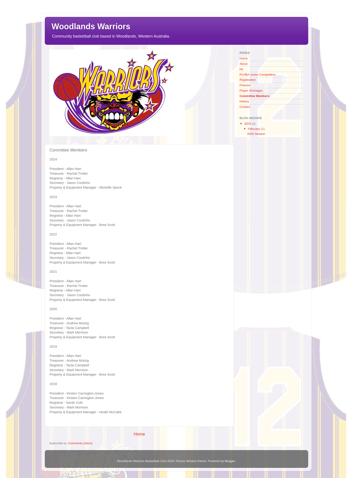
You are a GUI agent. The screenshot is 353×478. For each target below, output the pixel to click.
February (254, 129)
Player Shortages (251, 90)
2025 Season (256, 133)
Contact (245, 106)
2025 (248, 123)
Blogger (230, 461)
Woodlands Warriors (91, 26)
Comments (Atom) (80, 443)
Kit (241, 69)
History (244, 101)
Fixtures (245, 85)
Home (139, 434)
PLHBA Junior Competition (258, 74)
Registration (248, 79)
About (243, 63)
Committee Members (254, 96)
